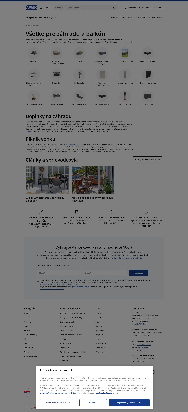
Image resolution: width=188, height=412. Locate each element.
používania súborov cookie (107, 393)
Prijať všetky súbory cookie (129, 403)
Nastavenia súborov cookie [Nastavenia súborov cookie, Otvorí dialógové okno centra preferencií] (58, 403)
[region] (94, 387)
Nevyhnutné (93, 403)
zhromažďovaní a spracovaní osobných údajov (59, 393)
